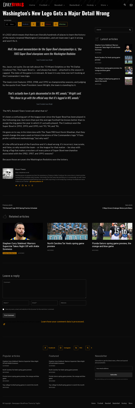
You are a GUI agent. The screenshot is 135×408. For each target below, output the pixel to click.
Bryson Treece (20, 169)
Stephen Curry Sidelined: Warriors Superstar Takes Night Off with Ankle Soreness (107, 47)
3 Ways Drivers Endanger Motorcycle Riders (117, 208)
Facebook (52, 348)
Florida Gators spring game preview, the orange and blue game (108, 69)
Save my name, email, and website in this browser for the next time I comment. (29, 309)
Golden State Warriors (9, 253)
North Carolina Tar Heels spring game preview (65, 245)
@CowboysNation (36, 181)
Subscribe (113, 375)
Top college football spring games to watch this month (20, 385)
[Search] (130, 29)
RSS (81, 348)
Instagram (67, 348)
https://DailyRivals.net (22, 173)
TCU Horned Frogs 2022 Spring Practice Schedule (20, 208)
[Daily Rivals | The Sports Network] (14, 5)
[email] (113, 368)
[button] (124, 4)
